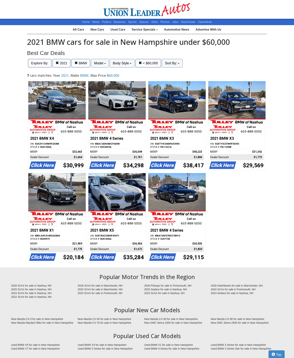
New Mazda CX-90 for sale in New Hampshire (237, 318)
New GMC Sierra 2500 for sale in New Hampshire (240, 322)
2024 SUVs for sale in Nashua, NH (31, 293)
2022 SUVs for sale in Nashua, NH (31, 296)
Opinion (144, 22)
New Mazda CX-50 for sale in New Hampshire (104, 318)
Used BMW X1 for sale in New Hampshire (168, 344)
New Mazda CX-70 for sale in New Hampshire (104, 322)
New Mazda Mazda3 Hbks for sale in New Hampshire (42, 322)
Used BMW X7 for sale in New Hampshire (35, 348)
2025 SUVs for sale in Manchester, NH (100, 289)
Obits (155, 22)
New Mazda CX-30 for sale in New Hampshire (171, 318)
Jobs (175, 22)
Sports (132, 22)
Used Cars (117, 29)
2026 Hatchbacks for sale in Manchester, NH (237, 285)
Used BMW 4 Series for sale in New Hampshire (171, 348)
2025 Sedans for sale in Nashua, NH (165, 289)
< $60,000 (148, 63)
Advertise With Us (208, 29)
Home (86, 22)
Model (100, 63)
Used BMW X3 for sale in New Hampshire (102, 344)
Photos (165, 22)
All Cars (78, 29)
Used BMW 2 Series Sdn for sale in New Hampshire (241, 348)
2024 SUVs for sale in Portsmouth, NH (233, 289)
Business (120, 22)
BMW (80, 63)
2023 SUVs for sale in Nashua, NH (164, 293)
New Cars (97, 29)
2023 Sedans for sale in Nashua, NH (232, 293)
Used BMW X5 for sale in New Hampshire (35, 344)
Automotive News (176, 29)
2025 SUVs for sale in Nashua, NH (31, 289)
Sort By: (172, 63)
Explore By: (39, 63)
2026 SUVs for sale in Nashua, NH (31, 285)
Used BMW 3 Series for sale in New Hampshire (238, 344)
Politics (106, 22)
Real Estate (188, 22)
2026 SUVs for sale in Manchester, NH (100, 285)
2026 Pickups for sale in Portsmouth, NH (167, 285)
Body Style (122, 63)
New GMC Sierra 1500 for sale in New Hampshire (173, 322)
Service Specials (145, 29)
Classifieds (205, 22)
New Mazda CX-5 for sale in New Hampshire (37, 318)
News (96, 22)
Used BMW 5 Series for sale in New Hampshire (105, 348)
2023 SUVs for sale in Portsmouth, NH (100, 293)
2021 (61, 63)
